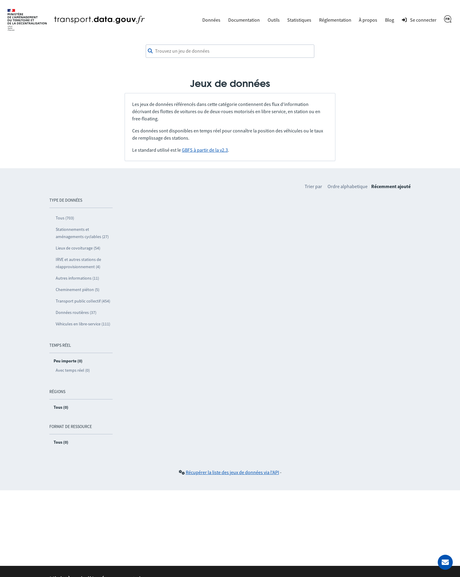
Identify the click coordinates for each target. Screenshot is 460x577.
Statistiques (299, 20)
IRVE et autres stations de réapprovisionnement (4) (78, 263)
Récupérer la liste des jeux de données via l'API (232, 472)
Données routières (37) (76, 312)
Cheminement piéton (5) (77, 289)
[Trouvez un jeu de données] (230, 51)
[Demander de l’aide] (445, 562)
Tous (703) (65, 218)
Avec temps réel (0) (73, 370)
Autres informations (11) (77, 278)
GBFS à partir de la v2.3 (205, 150)
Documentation (244, 20)
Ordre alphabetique (348, 186)
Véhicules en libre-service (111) (83, 324)
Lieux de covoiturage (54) (78, 248)
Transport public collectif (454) (83, 301)
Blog (389, 20)
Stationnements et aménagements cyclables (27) (82, 233)
